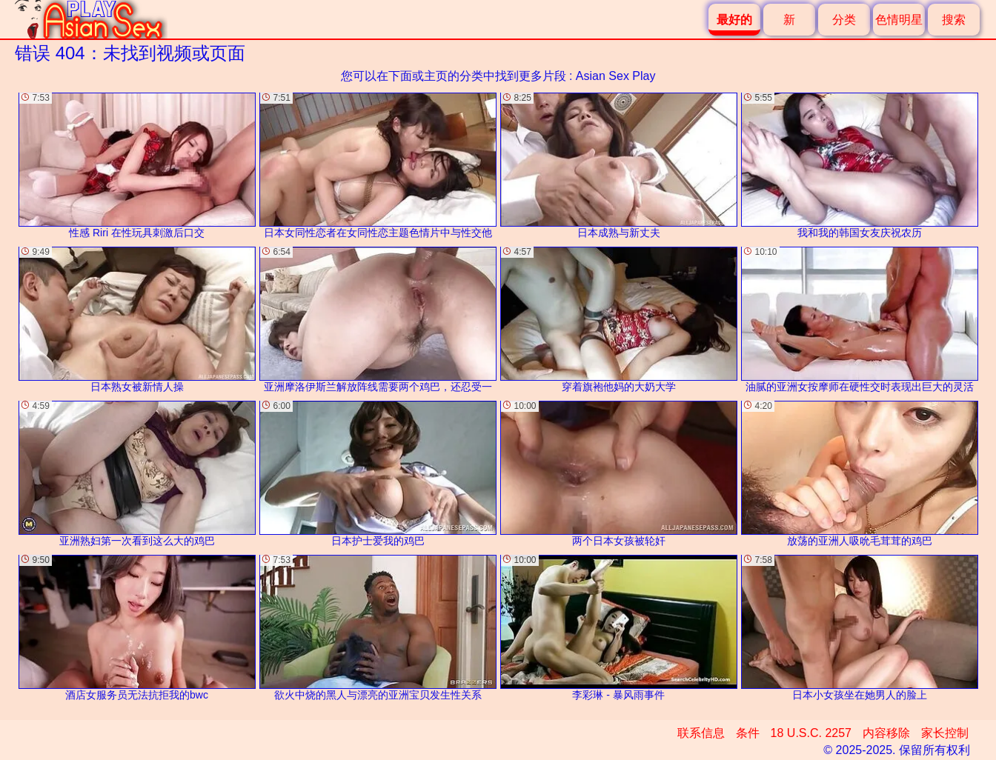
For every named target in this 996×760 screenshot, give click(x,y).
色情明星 (899, 19)
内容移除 (886, 733)
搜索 (954, 19)
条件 (748, 733)
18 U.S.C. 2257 (811, 733)
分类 (844, 19)
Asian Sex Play (616, 76)
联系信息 (701, 733)
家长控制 (945, 733)
